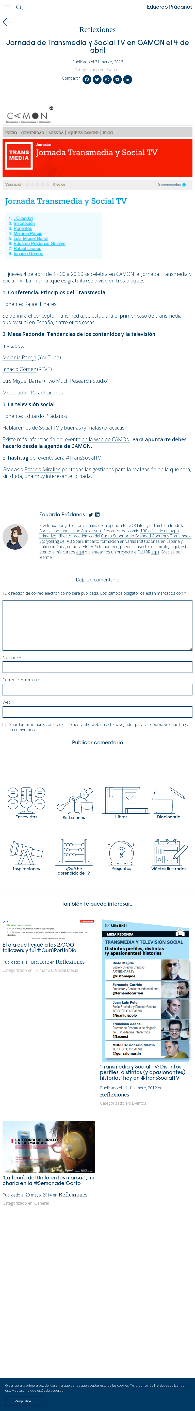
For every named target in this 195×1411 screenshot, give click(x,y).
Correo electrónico (21, 679)
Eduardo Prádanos (169, 7)
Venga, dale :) (24, 1401)
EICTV (88, 546)
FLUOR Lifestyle (137, 525)
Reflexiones (97, 29)
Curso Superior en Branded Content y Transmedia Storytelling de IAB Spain (115, 538)
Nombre (12, 657)
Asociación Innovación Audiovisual (70, 531)
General (41, 1203)
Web (7, 702)
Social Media (66, 970)
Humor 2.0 (43, 970)
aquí (175, 546)
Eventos (113, 70)
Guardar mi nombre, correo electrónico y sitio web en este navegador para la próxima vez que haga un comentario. (98, 727)
